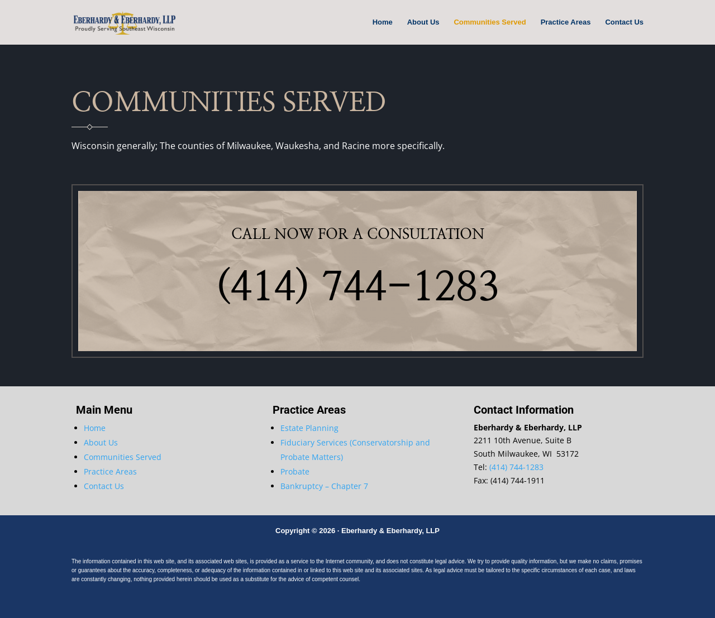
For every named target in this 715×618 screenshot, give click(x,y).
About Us (423, 22)
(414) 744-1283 (516, 467)
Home (383, 22)
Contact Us (624, 22)
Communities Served (490, 22)
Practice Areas (566, 22)
